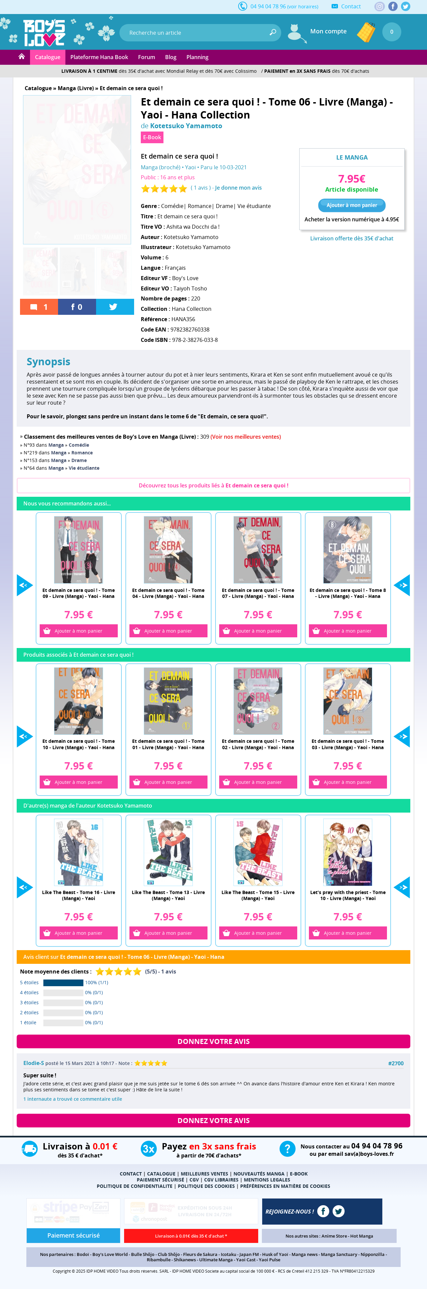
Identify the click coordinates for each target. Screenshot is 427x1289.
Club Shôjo (169, 1257)
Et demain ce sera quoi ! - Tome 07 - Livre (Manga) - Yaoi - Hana (258, 593)
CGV (194, 1182)
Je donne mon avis (238, 187)
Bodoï (83, 1257)
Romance (199, 206)
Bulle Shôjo (142, 1257)
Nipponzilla (373, 1257)
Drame (224, 206)
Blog (170, 57)
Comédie (172, 206)
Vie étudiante (254, 206)
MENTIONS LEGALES (267, 1182)
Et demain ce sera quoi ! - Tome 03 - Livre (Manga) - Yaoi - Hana (348, 745)
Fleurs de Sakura (200, 1257)
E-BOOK (299, 1176)
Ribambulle (158, 1263)
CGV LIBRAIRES (221, 1182)
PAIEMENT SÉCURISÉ (160, 1182)
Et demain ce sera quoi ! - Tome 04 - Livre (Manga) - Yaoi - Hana (168, 593)
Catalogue (47, 57)
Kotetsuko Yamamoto (186, 125)
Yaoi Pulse (269, 1263)
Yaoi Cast (246, 1263)
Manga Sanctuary (339, 1257)
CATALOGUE (161, 1176)
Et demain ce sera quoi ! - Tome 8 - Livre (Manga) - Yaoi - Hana (348, 593)
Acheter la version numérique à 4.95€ (352, 219)
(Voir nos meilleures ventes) (245, 436)
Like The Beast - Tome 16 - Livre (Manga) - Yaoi (78, 897)
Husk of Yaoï (275, 1257)
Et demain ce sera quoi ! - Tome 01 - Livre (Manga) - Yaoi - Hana (168, 745)
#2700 (396, 1066)
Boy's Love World (110, 1257)
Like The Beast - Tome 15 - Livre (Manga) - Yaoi (258, 897)
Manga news (305, 1257)
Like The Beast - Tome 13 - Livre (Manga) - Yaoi (168, 897)
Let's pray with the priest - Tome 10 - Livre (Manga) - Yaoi (348, 897)
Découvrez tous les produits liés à (214, 485)
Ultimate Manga (216, 1263)
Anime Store (334, 1239)
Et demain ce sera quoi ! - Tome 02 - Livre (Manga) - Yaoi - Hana (258, 745)
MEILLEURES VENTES (204, 1176)
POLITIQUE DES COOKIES (206, 1189)
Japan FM (249, 1257)
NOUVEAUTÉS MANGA (259, 1176)
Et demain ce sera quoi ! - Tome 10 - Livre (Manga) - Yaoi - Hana (78, 745)
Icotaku (228, 1257)
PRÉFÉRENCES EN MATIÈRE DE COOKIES (285, 1189)
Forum (146, 57)
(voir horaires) (302, 6)
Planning (197, 57)
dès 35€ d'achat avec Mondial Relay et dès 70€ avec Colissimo (159, 71)
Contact (351, 6)
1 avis (201, 187)
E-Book (152, 137)
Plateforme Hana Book (99, 57)
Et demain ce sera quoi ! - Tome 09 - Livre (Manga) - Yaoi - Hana (78, 593)
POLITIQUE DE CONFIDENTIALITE (134, 1189)
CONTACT (131, 1176)
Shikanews (185, 1263)
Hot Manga (361, 1239)
